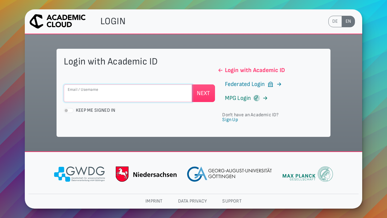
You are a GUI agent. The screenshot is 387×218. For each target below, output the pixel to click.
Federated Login (249, 84)
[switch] (68, 110)
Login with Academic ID (251, 70)
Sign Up (230, 120)
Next (203, 93)
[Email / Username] (128, 93)
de (335, 21)
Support (231, 201)
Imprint (153, 201)
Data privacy (192, 201)
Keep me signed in (95, 110)
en (348, 21)
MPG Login (242, 98)
